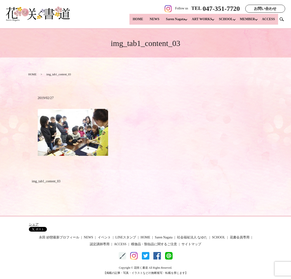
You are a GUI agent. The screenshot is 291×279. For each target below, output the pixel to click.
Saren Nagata (170, 21)
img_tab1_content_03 (46, 181)
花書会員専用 (239, 237)
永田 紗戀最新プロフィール (59, 237)
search (283, 21)
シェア (34, 224)
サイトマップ (191, 244)
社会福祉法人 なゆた (192, 237)
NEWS (149, 21)
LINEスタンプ (125, 237)
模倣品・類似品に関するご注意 (154, 244)
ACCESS (268, 21)
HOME (133, 21)
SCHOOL (223, 21)
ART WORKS (198, 21)
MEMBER (246, 21)
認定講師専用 (100, 244)
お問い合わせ (265, 9)
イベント (104, 237)
